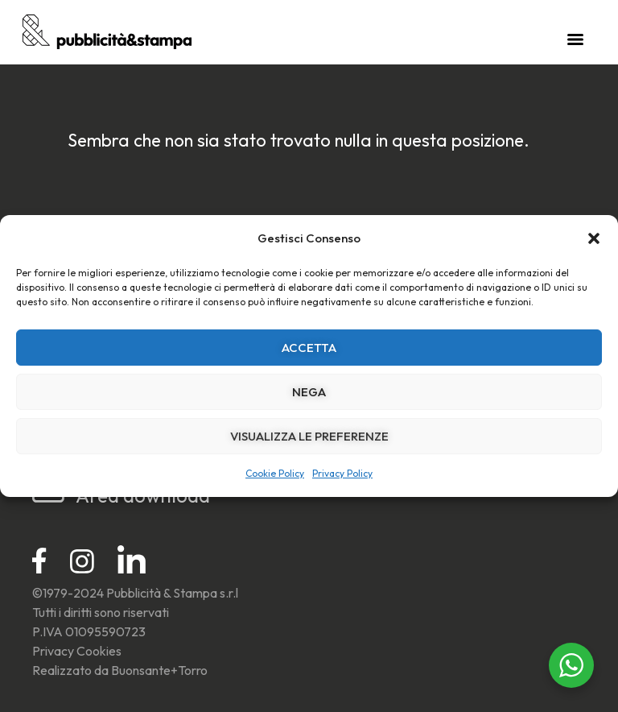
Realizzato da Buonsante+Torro (120, 670)
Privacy (53, 651)
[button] (594, 238)
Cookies (99, 651)
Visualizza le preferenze (309, 436)
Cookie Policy (274, 473)
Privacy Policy (342, 473)
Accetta (309, 347)
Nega (309, 391)
